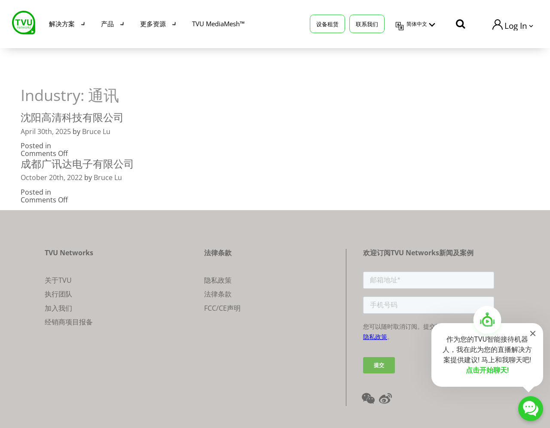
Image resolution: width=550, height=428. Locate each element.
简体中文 (416, 24)
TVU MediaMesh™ (218, 23)
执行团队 (58, 294)
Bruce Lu (96, 131)
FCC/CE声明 (222, 308)
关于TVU (58, 280)
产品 (107, 23)
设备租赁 (327, 24)
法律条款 (218, 294)
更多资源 (153, 23)
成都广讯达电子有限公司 (77, 163)
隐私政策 (218, 280)
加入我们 (58, 308)
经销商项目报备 (69, 322)
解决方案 (62, 23)
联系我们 (367, 24)
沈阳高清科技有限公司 (72, 117)
